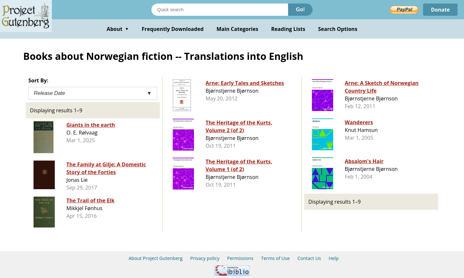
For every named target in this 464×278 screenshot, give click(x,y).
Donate (440, 9)
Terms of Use (275, 258)
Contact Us (309, 258)
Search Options (337, 28)
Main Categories (237, 28)
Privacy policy (204, 258)
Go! (300, 9)
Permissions (240, 258)
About (118, 29)
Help (334, 258)
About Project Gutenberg (156, 258)
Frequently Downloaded (173, 28)
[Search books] (219, 10)
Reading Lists (288, 28)
